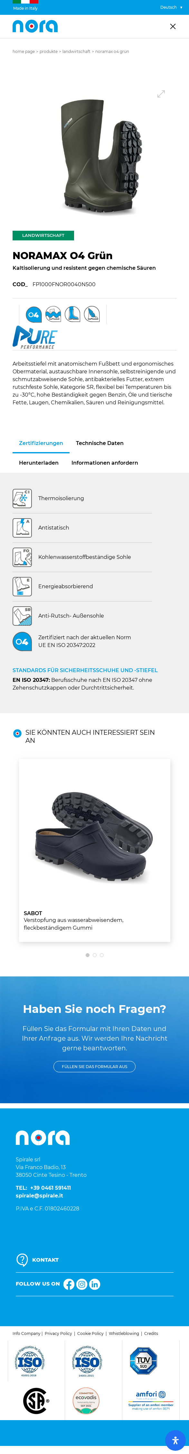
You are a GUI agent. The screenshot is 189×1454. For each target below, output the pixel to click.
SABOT (33, 913)
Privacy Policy (58, 1333)
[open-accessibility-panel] (175, 1440)
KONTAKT (45, 1260)
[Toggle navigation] (173, 26)
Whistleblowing (124, 1333)
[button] (99, 154)
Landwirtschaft (76, 51)
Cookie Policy (90, 1333)
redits (152, 1333)
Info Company (27, 1333)
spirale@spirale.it (39, 1196)
